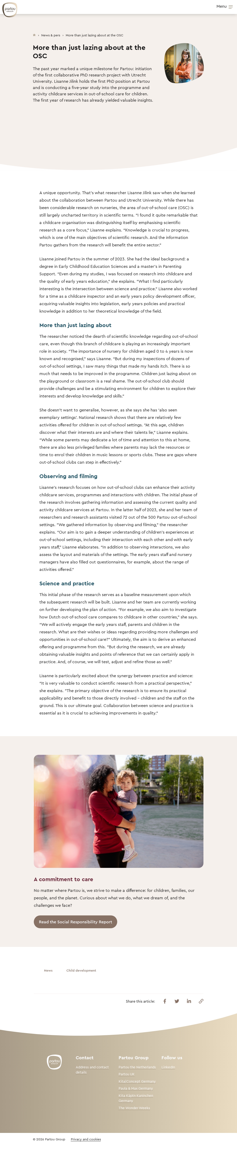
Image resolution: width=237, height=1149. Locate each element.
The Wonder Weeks (134, 1108)
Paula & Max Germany (136, 1088)
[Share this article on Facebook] (164, 1001)
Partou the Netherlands (137, 1067)
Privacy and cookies (86, 1139)
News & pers (50, 35)
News (48, 970)
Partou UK (127, 1074)
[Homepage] (34, 34)
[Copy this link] (201, 1001)
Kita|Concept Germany (137, 1081)
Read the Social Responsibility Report (75, 921)
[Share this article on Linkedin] (189, 1001)
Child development (81, 970)
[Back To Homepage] (7, 7)
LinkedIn (168, 1067)
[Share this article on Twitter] (177, 1001)
